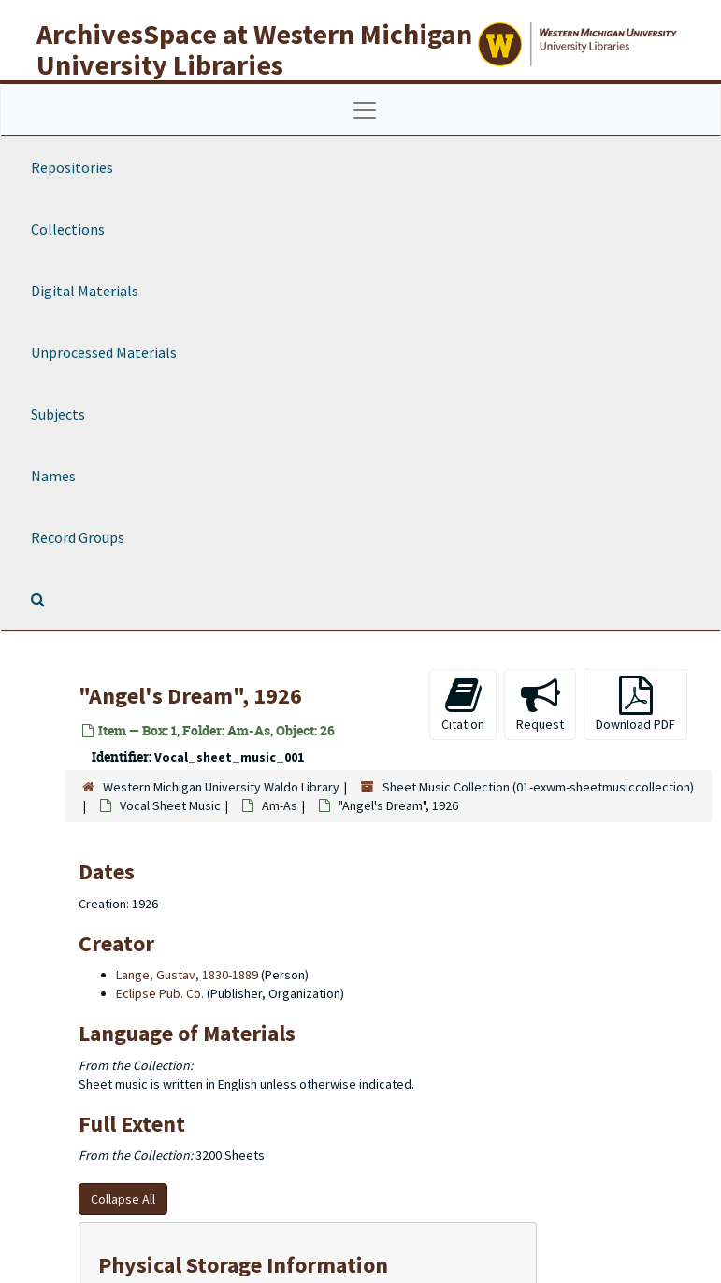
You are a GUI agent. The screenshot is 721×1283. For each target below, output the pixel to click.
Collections (68, 229)
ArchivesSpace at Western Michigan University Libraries (254, 49)
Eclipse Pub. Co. (160, 993)
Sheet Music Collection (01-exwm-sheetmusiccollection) (538, 786)
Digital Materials (84, 290)
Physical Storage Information (243, 1264)
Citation (462, 704)
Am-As (279, 805)
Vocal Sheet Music (170, 805)
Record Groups (77, 537)
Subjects (58, 414)
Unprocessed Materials (104, 352)
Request (540, 704)
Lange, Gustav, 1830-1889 (187, 974)
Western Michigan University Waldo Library (221, 786)
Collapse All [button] (123, 1198)
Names (53, 475)
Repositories (72, 167)
